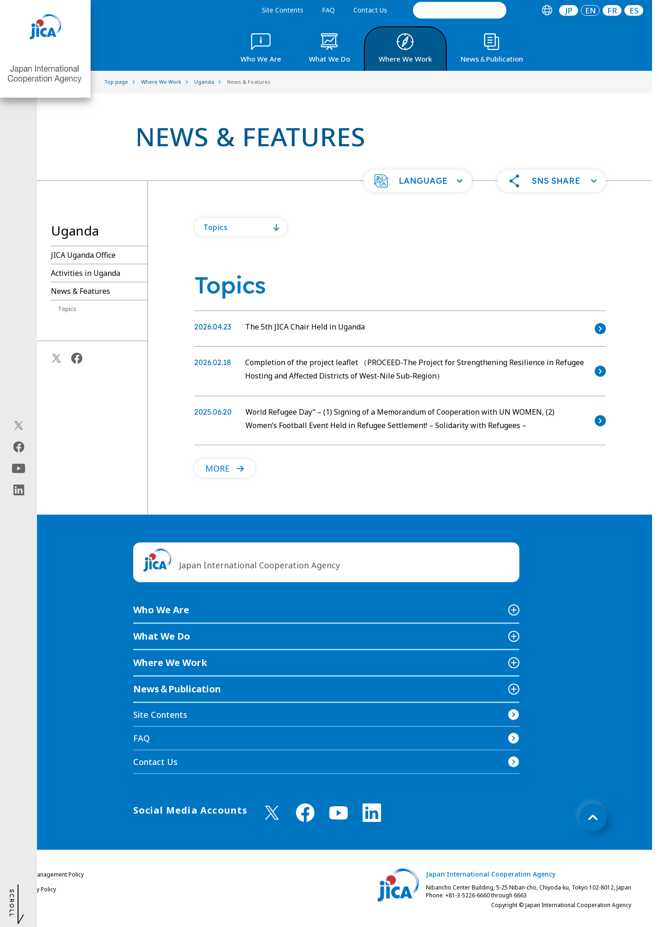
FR (612, 10)
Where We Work (170, 662)
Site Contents (282, 10)
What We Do (161, 636)
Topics (67, 309)
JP (569, 10)
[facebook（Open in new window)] (18, 446)
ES (634, 10)
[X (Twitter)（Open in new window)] (18, 425)
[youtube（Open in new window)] (18, 468)
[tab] (546, 10)
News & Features (80, 291)
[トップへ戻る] (593, 817)
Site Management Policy (52, 874)
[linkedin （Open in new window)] (372, 812)
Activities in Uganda (85, 273)
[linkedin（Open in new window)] (18, 489)
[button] (417, 181)
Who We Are (161, 609)
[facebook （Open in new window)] (305, 812)
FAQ (328, 10)
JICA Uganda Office (83, 255)
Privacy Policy (38, 889)
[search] (459, 10)
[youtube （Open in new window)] (338, 813)
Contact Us (370, 10)
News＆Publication (177, 689)
